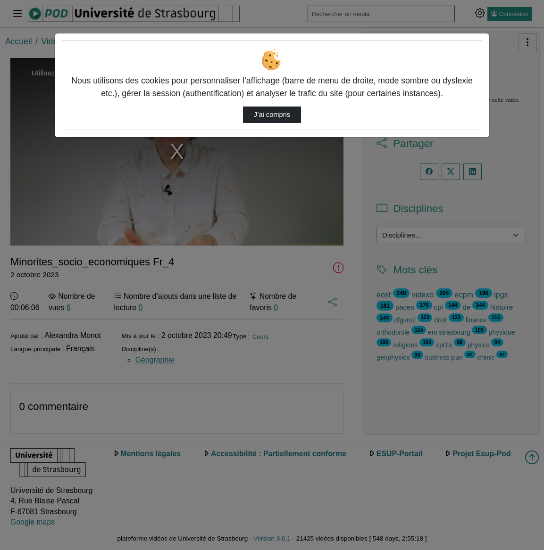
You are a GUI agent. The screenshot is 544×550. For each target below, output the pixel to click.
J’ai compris (272, 114)
